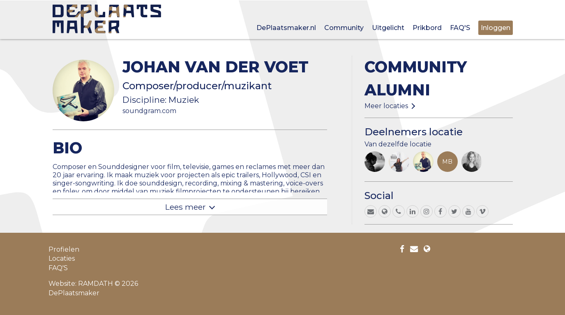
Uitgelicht (388, 28)
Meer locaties (386, 106)
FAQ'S (460, 28)
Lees (185, 207)
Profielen (63, 249)
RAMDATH (95, 283)
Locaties (61, 258)
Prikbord (427, 28)
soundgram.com (149, 111)
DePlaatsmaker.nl (286, 28)
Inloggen (495, 28)
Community (344, 28)
